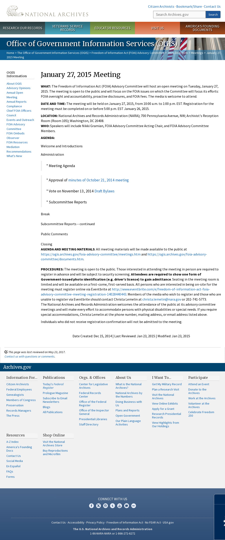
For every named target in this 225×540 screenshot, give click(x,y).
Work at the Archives (202, 398)
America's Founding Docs (19, 448)
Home (10, 53)
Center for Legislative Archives (93, 386)
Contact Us (212, 6)
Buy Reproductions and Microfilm (55, 452)
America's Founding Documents (202, 28)
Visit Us (157, 28)
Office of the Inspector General (94, 412)
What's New (14, 156)
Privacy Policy (95, 522)
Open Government (128, 416)
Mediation (13, 147)
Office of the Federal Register (92, 403)
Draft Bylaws (104, 191)
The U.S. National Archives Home (47, 10)
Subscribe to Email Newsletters (55, 400)
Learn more (186, 532)
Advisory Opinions (19, 88)
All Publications (53, 412)
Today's (53, 386)
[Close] (220, 499)
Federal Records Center (90, 394)
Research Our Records (22, 28)
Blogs (46, 407)
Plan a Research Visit (165, 389)
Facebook (91, 505)
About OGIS (14, 84)
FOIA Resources (17, 142)
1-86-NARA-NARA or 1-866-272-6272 (112, 533)
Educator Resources (112, 28)
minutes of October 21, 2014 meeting (98, 180)
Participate (198, 377)
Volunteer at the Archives (198, 405)
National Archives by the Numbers (129, 394)
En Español (13, 466)
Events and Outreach (20, 120)
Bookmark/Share (189, 6)
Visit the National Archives (163, 396)
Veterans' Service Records (67, 28)
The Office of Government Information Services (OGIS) (53, 53)
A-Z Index (12, 442)
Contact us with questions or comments (29, 356)
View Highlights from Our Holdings (165, 424)
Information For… (21, 377)
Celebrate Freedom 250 (201, 414)
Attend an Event (198, 384)
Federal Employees (19, 389)
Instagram (105, 505)
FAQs (9, 471)
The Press (13, 416)
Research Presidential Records (166, 415)
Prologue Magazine (55, 393)
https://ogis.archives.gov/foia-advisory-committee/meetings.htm (91, 254)
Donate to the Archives (197, 391)
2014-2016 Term (177, 53)
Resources (15, 435)
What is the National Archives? (129, 386)
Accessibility (76, 522)
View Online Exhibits (165, 403)
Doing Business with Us (129, 403)
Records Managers (18, 410)
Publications (54, 377)
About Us (123, 377)
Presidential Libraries (93, 419)
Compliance (14, 106)
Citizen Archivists (161, 6)
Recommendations (19, 151)
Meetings (197, 53)
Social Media (14, 461)
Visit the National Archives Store (54, 443)
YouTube (119, 505)
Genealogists (15, 395)
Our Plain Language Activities (128, 422)
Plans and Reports (128, 410)
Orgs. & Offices (92, 377)
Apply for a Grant (163, 409)
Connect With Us (112, 499)
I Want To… (161, 377)
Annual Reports (17, 102)
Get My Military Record (167, 384)
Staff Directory (88, 424)
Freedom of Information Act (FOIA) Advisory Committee (128, 53)
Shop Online (54, 435)
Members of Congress (21, 400)
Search (213, 14)
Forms (10, 477)
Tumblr (112, 505)
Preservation (15, 405)
